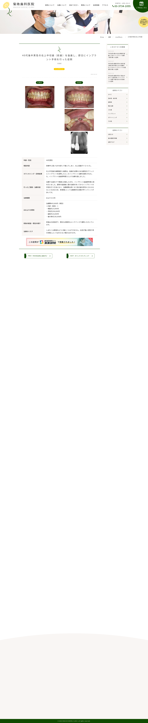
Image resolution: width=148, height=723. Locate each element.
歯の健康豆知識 (112, 138)
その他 (110, 121)
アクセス (105, 5)
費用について (85, 5)
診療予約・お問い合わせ (122, 5)
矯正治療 (110, 106)
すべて (110, 94)
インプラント (59, 69)
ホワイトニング (112, 117)
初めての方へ (73, 5)
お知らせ (110, 134)
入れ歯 (110, 110)
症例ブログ (111, 142)
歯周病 (110, 102)
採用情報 (96, 5)
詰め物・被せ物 (112, 98)
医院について (49, 5)
